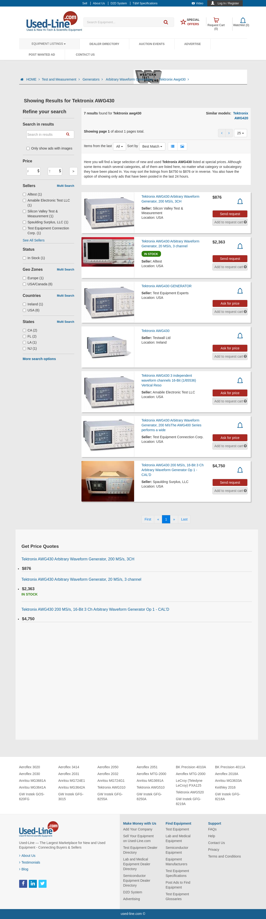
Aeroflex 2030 (29, 774)
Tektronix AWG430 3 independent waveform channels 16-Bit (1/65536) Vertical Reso (169, 380)
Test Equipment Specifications (177, 873)
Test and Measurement (61, 79)
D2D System (132, 892)
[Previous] (158, 519)
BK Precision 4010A (191, 767)
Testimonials (29, 862)
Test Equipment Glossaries (177, 896)
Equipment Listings (49, 43)
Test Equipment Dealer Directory (140, 850)
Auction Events (152, 44)
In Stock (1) (34, 258)
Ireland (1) (33, 304)
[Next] (174, 519)
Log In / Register (228, 3)
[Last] (184, 519)
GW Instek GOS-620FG (32, 796)
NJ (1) (30, 348)
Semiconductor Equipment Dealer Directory (136, 880)
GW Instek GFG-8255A (110, 796)
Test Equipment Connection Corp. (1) (46, 230)
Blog (23, 869)
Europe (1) (33, 278)
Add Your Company (138, 829)
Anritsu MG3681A (32, 781)
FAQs (212, 829)
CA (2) (30, 330)
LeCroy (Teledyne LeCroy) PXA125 (189, 783)
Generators (93, 79)
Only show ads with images (49, 148)
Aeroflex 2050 (107, 767)
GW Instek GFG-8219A (188, 801)
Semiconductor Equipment (177, 850)
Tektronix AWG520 (190, 792)
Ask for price (230, 303)
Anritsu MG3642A (71, 787)
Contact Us (85, 54)
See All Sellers (34, 240)
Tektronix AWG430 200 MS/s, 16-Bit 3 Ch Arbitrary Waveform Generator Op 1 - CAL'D (173, 470)
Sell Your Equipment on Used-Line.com (138, 838)
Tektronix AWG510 (150, 787)
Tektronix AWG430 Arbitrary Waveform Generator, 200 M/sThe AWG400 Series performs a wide (172, 425)
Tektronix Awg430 (174, 79)
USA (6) (31, 310)
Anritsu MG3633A (228, 781)
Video (197, 3)
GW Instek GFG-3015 (70, 796)
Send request (230, 214)
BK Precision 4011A (230, 767)
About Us (27, 856)
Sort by (132, 146)
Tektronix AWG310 (111, 787)
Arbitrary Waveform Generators (131, 79)
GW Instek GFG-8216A (227, 796)
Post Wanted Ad (42, 54)
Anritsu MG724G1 (111, 781)
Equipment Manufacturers (176, 861)
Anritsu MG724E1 (71, 781)
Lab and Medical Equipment (178, 838)
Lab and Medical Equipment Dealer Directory (136, 864)
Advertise (192, 44)
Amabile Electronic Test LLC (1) (46, 202)
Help (211, 836)
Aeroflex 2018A (226, 774)
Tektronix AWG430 (155, 331)
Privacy (213, 849)
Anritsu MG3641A (32, 787)
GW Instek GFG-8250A (149, 796)
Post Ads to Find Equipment (178, 885)
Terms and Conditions (224, 856)
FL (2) (30, 336)
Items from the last (98, 146)
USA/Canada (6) (38, 284)
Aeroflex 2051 (147, 767)
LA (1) (30, 342)
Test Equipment (177, 829)
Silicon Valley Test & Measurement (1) (40, 213)
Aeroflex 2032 (107, 774)
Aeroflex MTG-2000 (151, 774)
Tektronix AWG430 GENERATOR (167, 286)
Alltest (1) (32, 194)
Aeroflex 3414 (68, 767)
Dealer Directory (104, 44)
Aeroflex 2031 (68, 774)
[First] (147, 519)
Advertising (131, 899)
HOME (33, 79)
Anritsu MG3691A (150, 781)
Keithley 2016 (225, 787)
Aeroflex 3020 (29, 767)
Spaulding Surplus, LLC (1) (45, 222)
